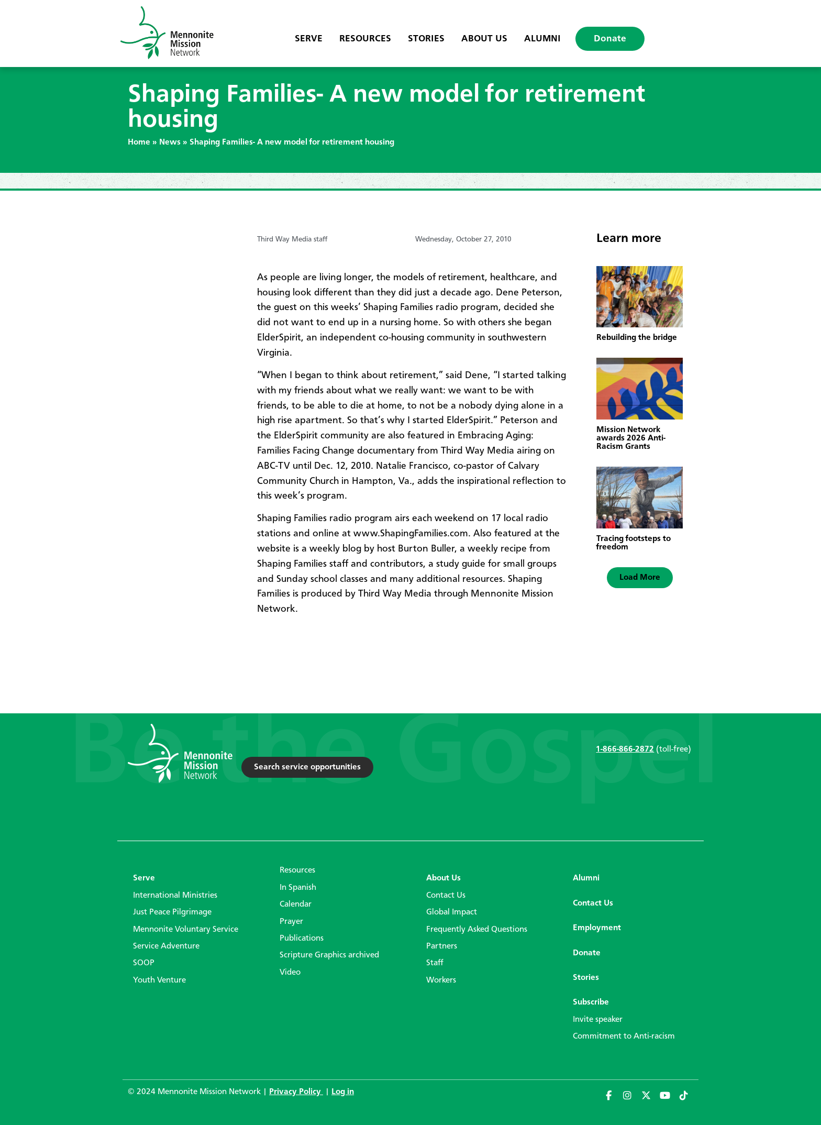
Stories (426, 38)
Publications (302, 938)
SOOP (143, 963)
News (170, 142)
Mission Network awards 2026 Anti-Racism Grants (630, 438)
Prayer (291, 922)
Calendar (296, 904)
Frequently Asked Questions (476, 929)
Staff (434, 963)
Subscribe (591, 1002)
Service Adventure (166, 946)
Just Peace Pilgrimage (172, 912)
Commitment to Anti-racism (624, 1036)
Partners (441, 946)
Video (290, 972)
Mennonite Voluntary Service (185, 929)
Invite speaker (598, 1020)
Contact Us (445, 895)
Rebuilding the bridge (636, 338)
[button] (640, 577)
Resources (365, 38)
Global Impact (451, 912)
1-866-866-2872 (625, 749)
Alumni (542, 38)
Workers (441, 980)
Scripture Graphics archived (329, 955)
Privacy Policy (296, 1092)
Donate (610, 38)
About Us (484, 38)
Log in (342, 1092)
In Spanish (298, 888)
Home (139, 142)
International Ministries (175, 895)
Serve (309, 38)
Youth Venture (159, 980)
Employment (597, 928)
